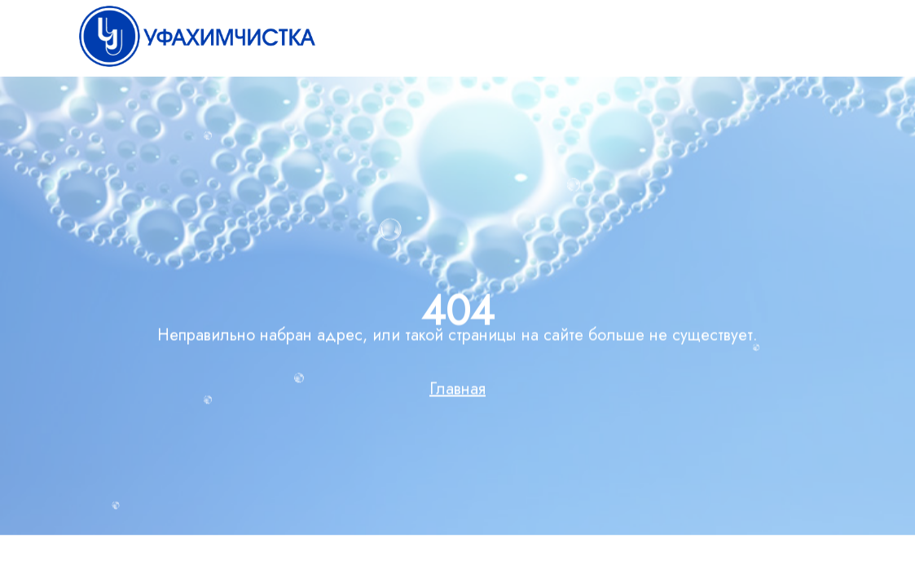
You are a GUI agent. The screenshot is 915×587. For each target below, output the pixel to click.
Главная (457, 392)
